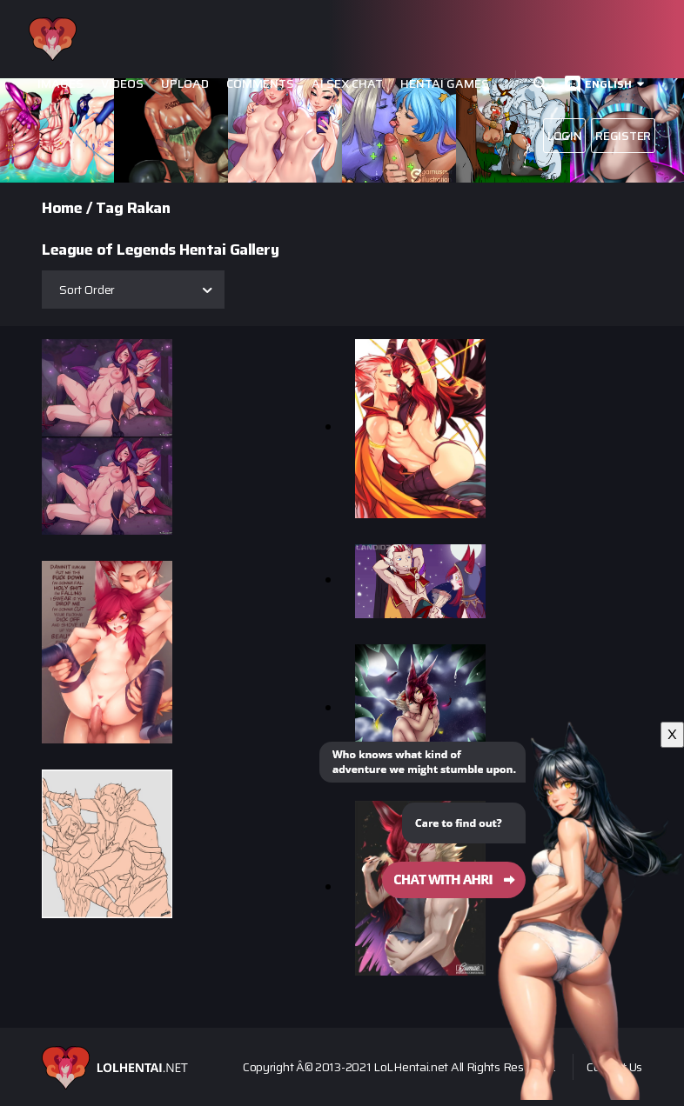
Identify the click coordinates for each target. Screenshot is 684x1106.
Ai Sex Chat (347, 84)
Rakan (149, 208)
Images (60, 84)
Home (62, 208)
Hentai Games (444, 84)
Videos (122, 84)
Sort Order (87, 289)
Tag (110, 208)
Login (564, 135)
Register (623, 135)
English (608, 84)
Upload (185, 84)
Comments (260, 84)
